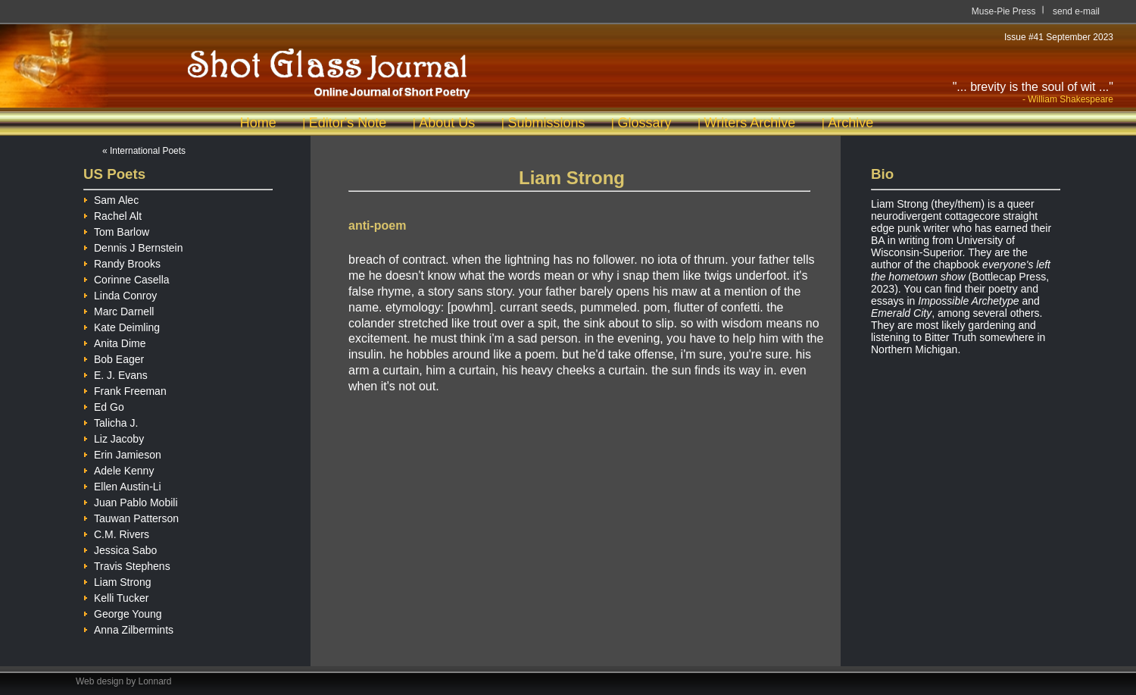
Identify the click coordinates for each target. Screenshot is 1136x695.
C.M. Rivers (116, 532)
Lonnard (155, 681)
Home (258, 122)
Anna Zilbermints (128, 628)
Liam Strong (117, 580)
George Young (122, 612)
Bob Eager (113, 357)
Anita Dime (114, 341)
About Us (447, 122)
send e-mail (1076, 11)
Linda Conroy (120, 294)
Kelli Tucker (115, 596)
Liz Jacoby (113, 437)
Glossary (644, 122)
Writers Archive (750, 122)
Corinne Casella (126, 278)
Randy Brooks (122, 262)
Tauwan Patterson (131, 516)
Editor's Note (347, 122)
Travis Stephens (126, 564)
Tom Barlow (116, 230)
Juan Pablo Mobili (130, 501)
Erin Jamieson (122, 453)
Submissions (546, 122)
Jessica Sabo (120, 548)
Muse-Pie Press (1004, 11)
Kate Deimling (121, 325)
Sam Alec (111, 198)
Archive (850, 122)
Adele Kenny (118, 469)
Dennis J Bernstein (133, 246)
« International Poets (144, 151)
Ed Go (103, 405)
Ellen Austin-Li (122, 485)
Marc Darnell (118, 310)
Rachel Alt (112, 214)
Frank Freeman (125, 389)
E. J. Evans (115, 373)
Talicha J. (110, 421)
